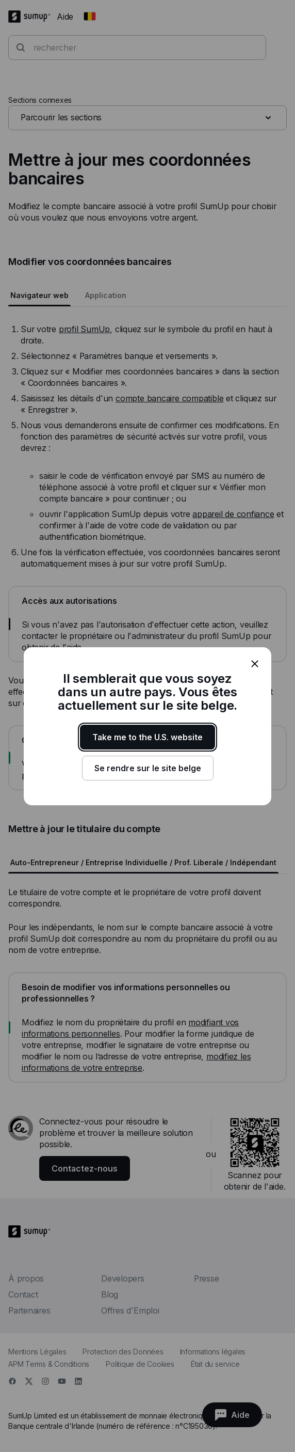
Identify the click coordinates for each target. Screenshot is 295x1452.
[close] (254, 663)
